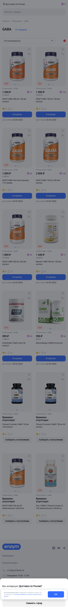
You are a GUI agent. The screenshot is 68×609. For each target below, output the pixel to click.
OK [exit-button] (55, 594)
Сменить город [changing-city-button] (34, 603)
